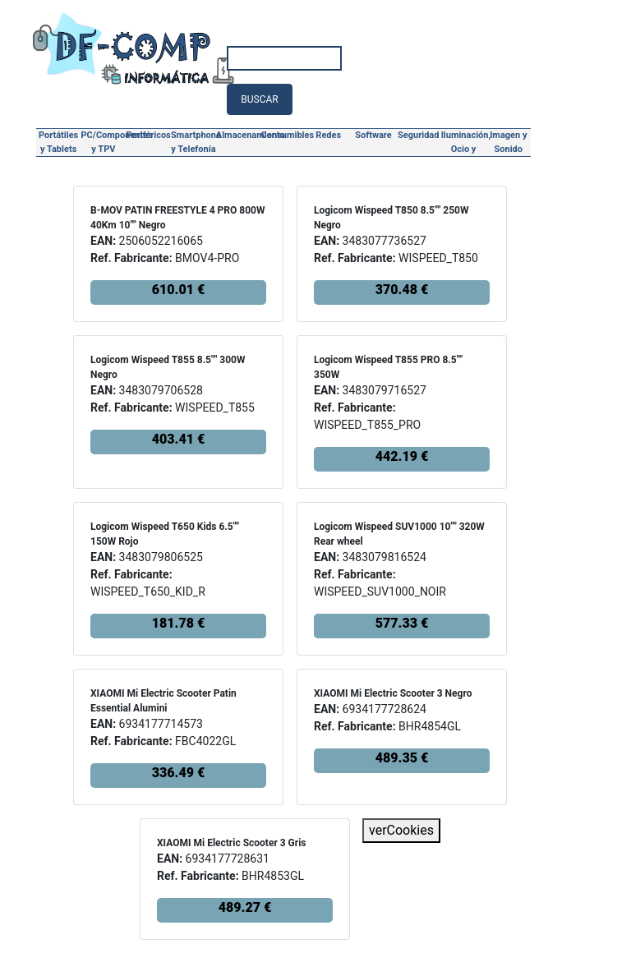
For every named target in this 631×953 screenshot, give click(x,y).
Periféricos (149, 135)
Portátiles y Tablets (58, 142)
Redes (328, 135)
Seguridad (418, 135)
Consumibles (283, 135)
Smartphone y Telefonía (193, 142)
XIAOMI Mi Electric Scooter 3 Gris (231, 843)
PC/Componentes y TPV (104, 142)
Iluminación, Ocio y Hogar (463, 144)
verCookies (401, 830)
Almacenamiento (238, 135)
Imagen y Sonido (508, 142)
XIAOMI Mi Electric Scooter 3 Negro (393, 693)
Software (373, 135)
